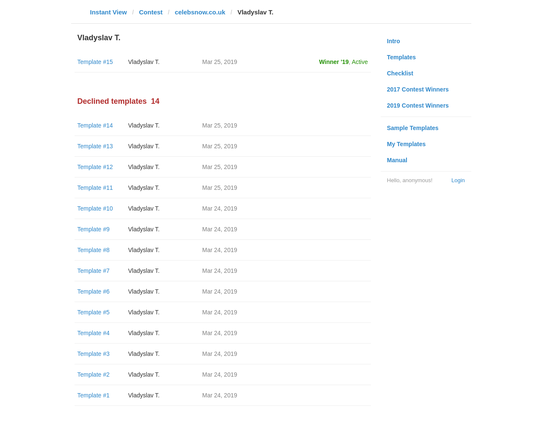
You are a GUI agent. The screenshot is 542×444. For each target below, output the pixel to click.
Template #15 (95, 61)
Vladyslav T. (144, 61)
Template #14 (95, 125)
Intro (393, 41)
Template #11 (95, 187)
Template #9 (93, 229)
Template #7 (93, 270)
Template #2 (93, 374)
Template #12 (95, 167)
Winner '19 (334, 61)
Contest (151, 12)
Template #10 (95, 208)
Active (360, 61)
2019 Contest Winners (418, 105)
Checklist (400, 73)
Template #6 (93, 291)
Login (458, 180)
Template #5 (93, 312)
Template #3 (93, 353)
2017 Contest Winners (418, 89)
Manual (397, 160)
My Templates (406, 144)
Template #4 (93, 333)
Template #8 (93, 250)
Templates (401, 57)
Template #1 (93, 395)
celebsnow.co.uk (200, 12)
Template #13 (95, 146)
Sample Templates (413, 128)
